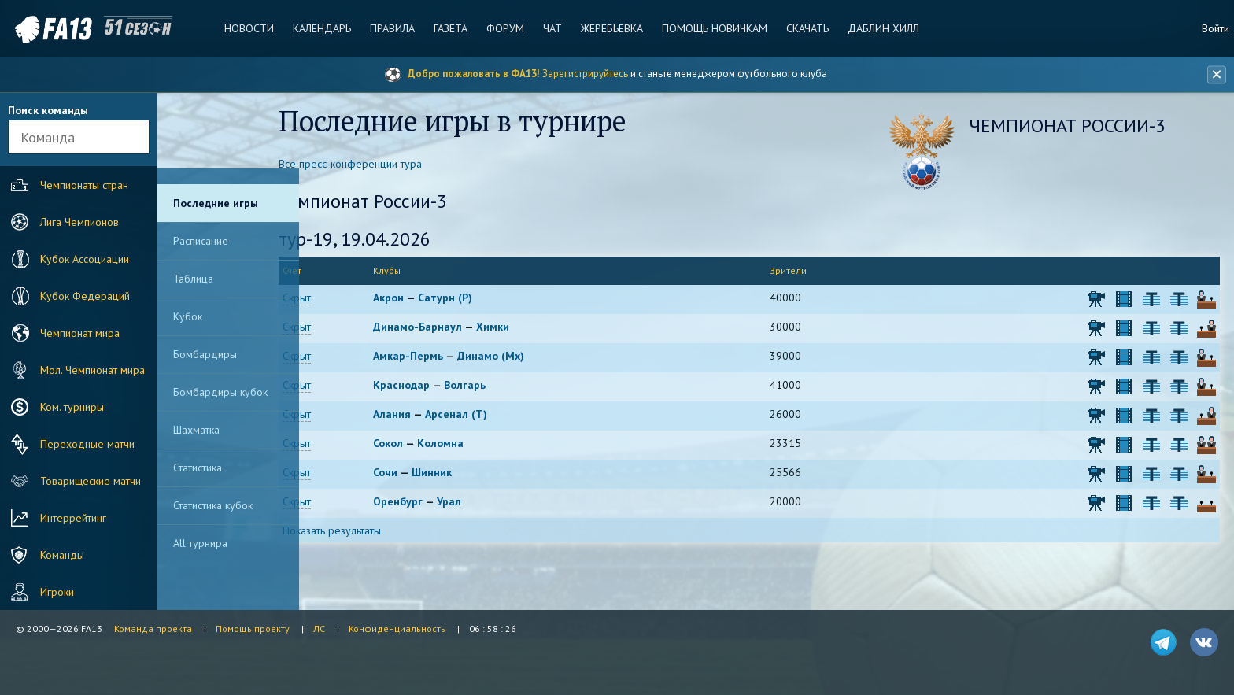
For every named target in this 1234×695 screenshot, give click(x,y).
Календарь (324, 28)
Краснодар (433, 386)
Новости (252, 28)
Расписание (200, 241)
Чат (551, 28)
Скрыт (333, 299)
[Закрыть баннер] (1215, 74)
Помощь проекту (253, 628)
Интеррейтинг (56, 517)
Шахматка (196, 430)
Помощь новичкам (712, 28)
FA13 (47, 29)
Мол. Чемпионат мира (76, 370)
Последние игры (215, 203)
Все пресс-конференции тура (386, 165)
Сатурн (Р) (477, 299)
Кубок (187, 316)
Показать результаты (368, 532)
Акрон (420, 299)
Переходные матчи (71, 444)
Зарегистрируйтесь (585, 73)
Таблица (193, 279)
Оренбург (430, 503)
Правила (393, 28)
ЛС (319, 628)
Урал (481, 503)
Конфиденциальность (397, 628)
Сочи (417, 474)
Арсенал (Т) (488, 415)
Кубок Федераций (68, 296)
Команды (45, 554)
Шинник (464, 474)
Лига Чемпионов (63, 222)
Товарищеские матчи (74, 481)
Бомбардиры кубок (220, 392)
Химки (524, 328)
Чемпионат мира (63, 333)
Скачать (804, 28)
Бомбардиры (205, 354)
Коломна (472, 445)
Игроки (40, 591)
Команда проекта (153, 628)
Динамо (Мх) (523, 357)
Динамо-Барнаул (449, 328)
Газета (451, 28)
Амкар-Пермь (440, 357)
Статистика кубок (213, 505)
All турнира (200, 543)
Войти (1215, 28)
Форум (505, 28)
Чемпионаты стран (67, 185)
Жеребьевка (610, 28)
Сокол (420, 445)
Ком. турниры (55, 407)
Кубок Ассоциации (68, 259)
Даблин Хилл (879, 28)
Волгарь (497, 386)
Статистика (197, 467)
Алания (424, 415)
